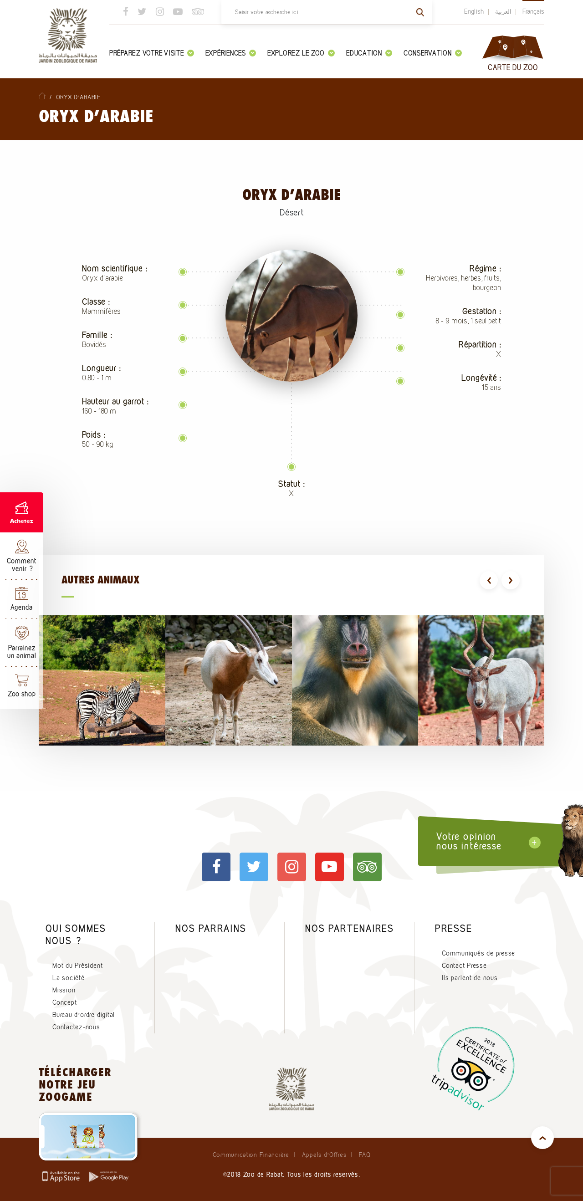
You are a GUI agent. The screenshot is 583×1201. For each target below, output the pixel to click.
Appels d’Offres (324, 1154)
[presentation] (489, 580)
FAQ (364, 1154)
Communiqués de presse (478, 953)
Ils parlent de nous (470, 977)
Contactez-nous (76, 1027)
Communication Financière (251, 1154)
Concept (64, 1002)
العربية (503, 11)
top (542, 1137)
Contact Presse (464, 965)
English (474, 11)
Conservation (433, 53)
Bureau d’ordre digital (83, 1014)
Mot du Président (77, 965)
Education (369, 53)
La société (68, 977)
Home (42, 95)
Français (533, 11)
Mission (63, 990)
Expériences (230, 53)
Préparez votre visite (151, 53)
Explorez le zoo (301, 53)
